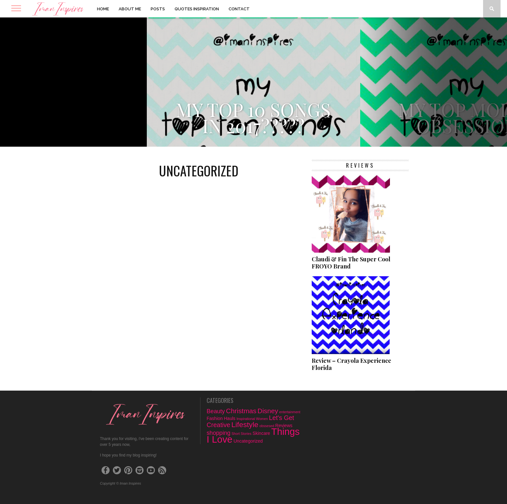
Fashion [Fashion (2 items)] (215, 418)
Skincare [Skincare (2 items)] (261, 433)
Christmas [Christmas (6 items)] (241, 411)
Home (103, 8)
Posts (158, 8)
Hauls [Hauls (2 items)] (229, 418)
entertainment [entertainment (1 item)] (289, 412)
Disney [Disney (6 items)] (267, 411)
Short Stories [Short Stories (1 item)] (242, 434)
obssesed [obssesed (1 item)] (266, 426)
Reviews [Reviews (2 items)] (283, 425)
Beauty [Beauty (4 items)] (216, 411)
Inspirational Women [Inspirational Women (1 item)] (252, 419)
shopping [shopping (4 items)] (219, 433)
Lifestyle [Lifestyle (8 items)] (244, 424)
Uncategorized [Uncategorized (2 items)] (248, 441)
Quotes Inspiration (197, 8)
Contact (239, 8)
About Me (130, 8)
